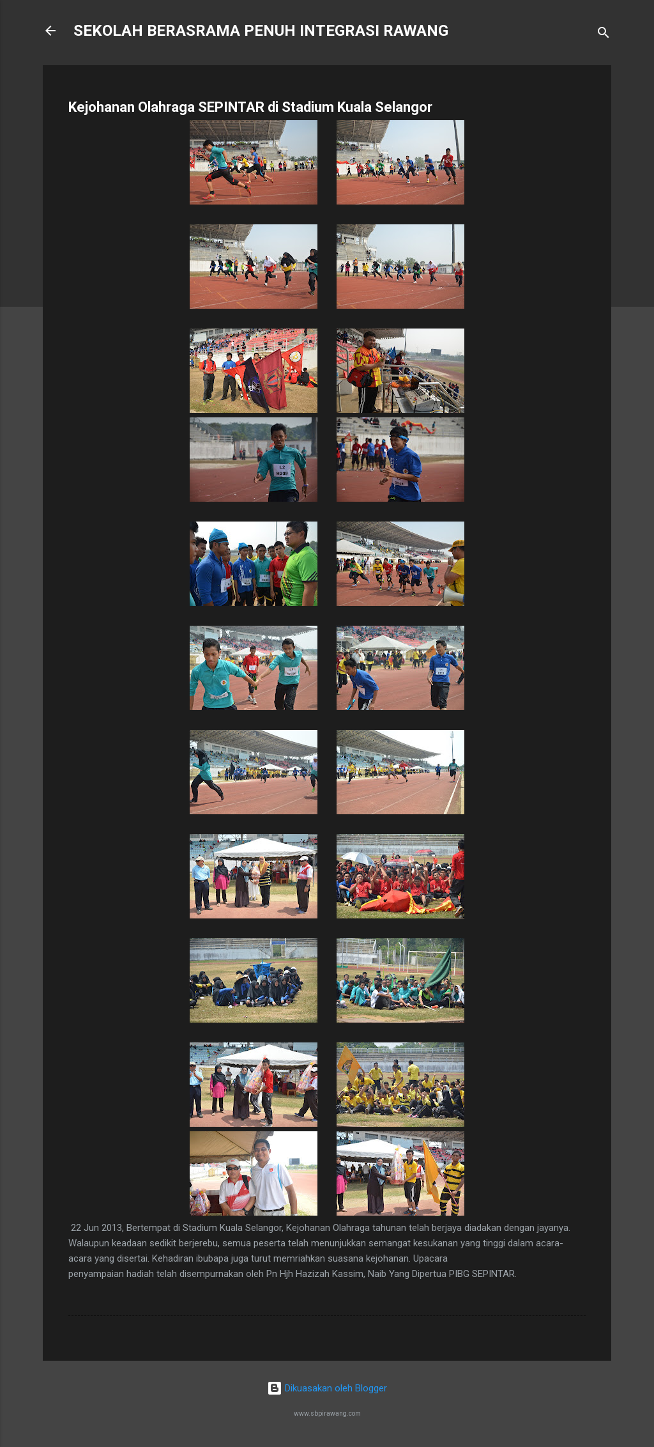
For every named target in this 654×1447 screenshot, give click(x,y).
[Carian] (603, 34)
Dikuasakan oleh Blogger (327, 1388)
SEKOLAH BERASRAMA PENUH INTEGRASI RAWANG (260, 31)
